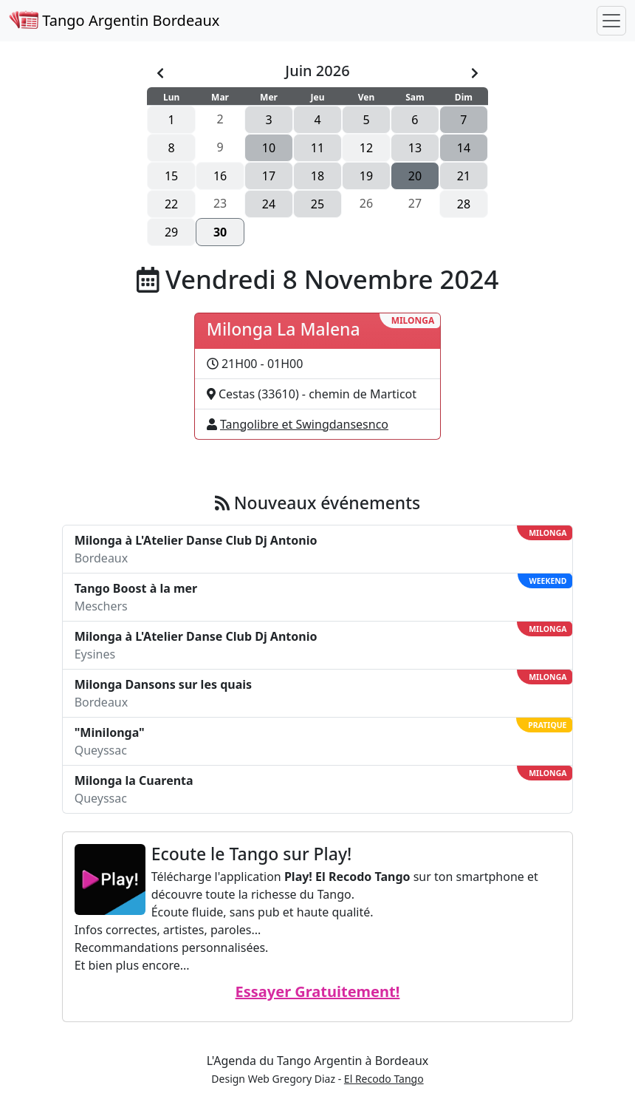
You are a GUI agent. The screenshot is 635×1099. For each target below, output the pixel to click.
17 (268, 176)
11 (317, 148)
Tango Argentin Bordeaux (114, 20)
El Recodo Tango (384, 1079)
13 (415, 148)
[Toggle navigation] (611, 20)
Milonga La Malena (283, 329)
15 (171, 176)
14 (463, 148)
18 (317, 176)
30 (220, 232)
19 (366, 176)
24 (268, 204)
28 (463, 204)
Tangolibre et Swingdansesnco (304, 424)
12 (366, 148)
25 (317, 204)
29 (171, 232)
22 (171, 204)
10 (268, 148)
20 (415, 176)
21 (463, 176)
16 (220, 176)
